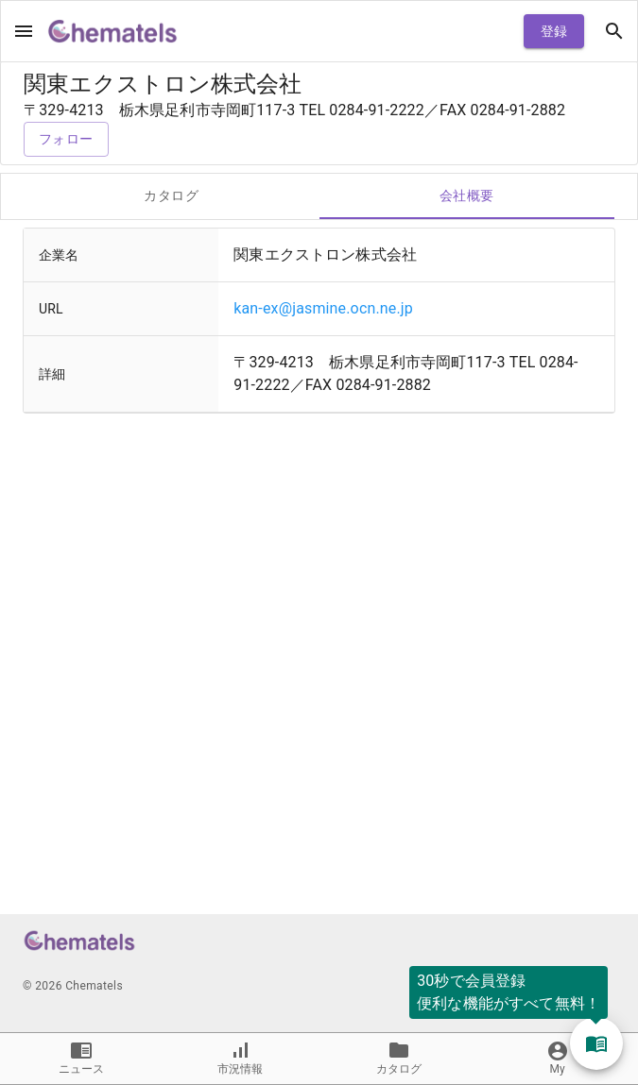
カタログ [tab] (171, 196)
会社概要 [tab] (467, 196)
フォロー (66, 139)
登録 (554, 31)
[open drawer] (23, 31)
